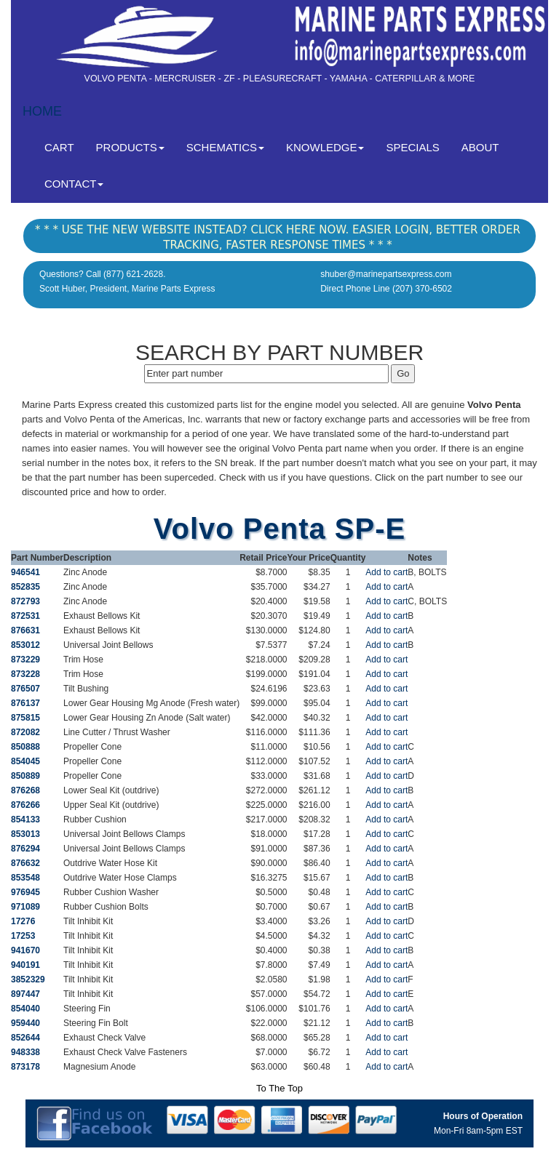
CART (64, 146)
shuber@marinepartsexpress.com (385, 274)
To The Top (279, 1088)
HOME (42, 111)
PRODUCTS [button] (130, 147)
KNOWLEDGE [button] (325, 147)
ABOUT (480, 147)
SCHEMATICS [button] (225, 147)
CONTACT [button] (73, 183)
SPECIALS (412, 147)
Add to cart (386, 572)
